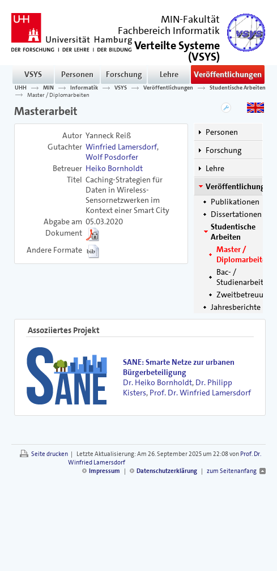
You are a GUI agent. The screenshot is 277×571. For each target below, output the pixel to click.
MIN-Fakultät (190, 19)
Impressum (104, 471)
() (177, 50)
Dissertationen (236, 214)
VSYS (33, 74)
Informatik (84, 87)
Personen (77, 74)
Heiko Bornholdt (114, 168)
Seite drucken (49, 454)
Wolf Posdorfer (112, 157)
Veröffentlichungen (228, 74)
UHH (21, 87)
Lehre (169, 74)
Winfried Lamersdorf (121, 147)
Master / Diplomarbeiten (58, 94)
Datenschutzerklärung (167, 471)
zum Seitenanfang (232, 471)
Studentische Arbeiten (238, 87)
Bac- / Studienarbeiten (244, 277)
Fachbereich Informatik (169, 30)
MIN (48, 87)
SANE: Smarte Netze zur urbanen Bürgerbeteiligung (179, 367)
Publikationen (235, 202)
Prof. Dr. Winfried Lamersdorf (200, 392)
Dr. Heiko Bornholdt (157, 382)
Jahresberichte (236, 307)
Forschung (124, 74)
